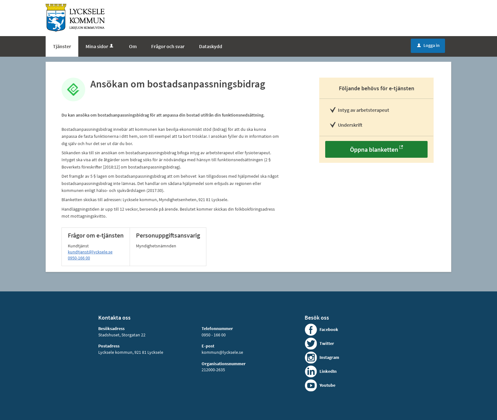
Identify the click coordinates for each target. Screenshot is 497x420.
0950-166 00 (79, 258)
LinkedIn (328, 371)
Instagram (329, 357)
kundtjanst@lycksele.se (90, 252)
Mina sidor (100, 46)
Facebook (329, 329)
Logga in (428, 45)
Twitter (327, 343)
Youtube (327, 385)
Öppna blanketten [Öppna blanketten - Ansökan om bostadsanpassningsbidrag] (374, 149)
